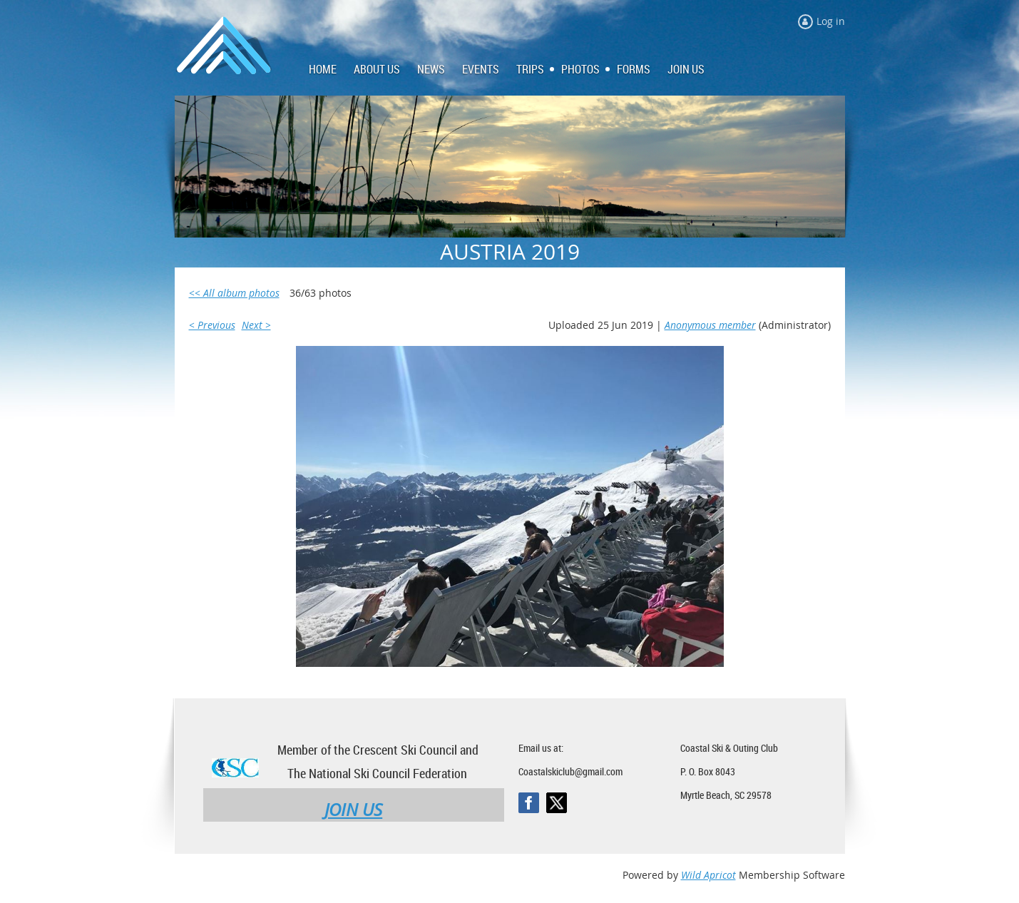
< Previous (212, 325)
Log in (830, 21)
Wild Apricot (708, 875)
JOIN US (353, 809)
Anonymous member (710, 325)
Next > (256, 325)
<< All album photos (234, 293)
